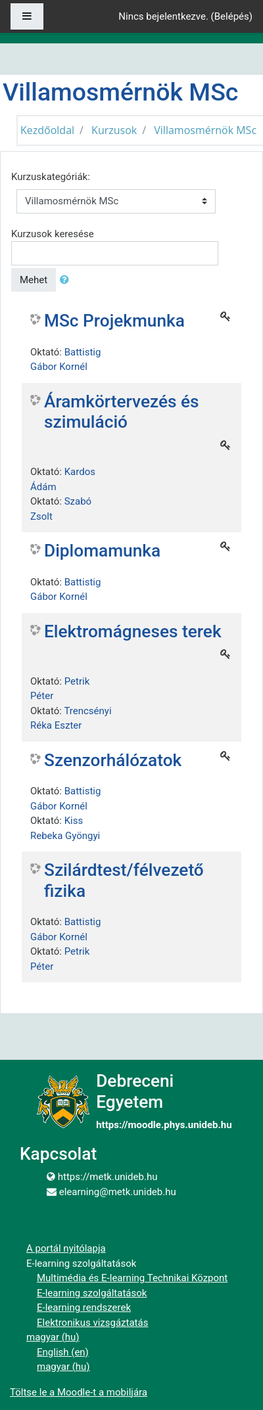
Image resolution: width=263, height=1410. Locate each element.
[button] (67, 280)
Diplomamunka (102, 550)
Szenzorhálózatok (112, 760)
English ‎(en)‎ (63, 1352)
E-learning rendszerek (84, 1307)
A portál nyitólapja (66, 1248)
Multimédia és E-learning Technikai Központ (132, 1278)
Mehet (33, 280)
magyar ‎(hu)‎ (53, 1337)
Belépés (231, 16)
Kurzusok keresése (52, 234)
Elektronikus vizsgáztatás (92, 1323)
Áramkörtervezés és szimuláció (121, 412)
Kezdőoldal (47, 130)
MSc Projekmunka (114, 320)
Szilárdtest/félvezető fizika (124, 880)
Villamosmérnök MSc (205, 130)
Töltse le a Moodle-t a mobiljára (78, 1392)
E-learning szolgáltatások (92, 1293)
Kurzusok (114, 130)
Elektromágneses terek (133, 631)
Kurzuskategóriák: (50, 177)
